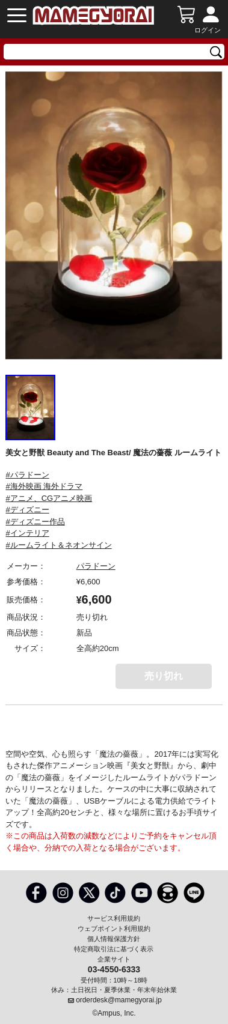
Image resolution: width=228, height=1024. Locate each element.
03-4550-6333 (114, 969)
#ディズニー (27, 509)
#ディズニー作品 (34, 521)
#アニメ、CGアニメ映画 (48, 498)
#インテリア (27, 533)
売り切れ (163, 676)
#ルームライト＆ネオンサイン (58, 545)
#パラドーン (27, 474)
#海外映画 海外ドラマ (43, 486)
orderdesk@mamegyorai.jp (119, 1000)
